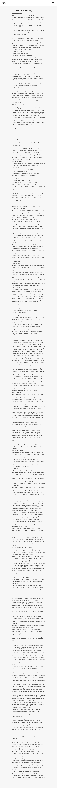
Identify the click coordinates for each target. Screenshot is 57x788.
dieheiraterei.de (36, 736)
